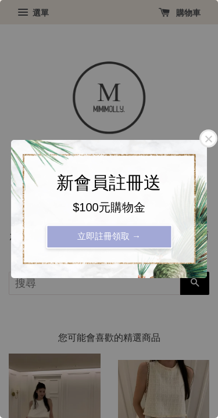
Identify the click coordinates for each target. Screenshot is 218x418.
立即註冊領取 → (109, 236)
